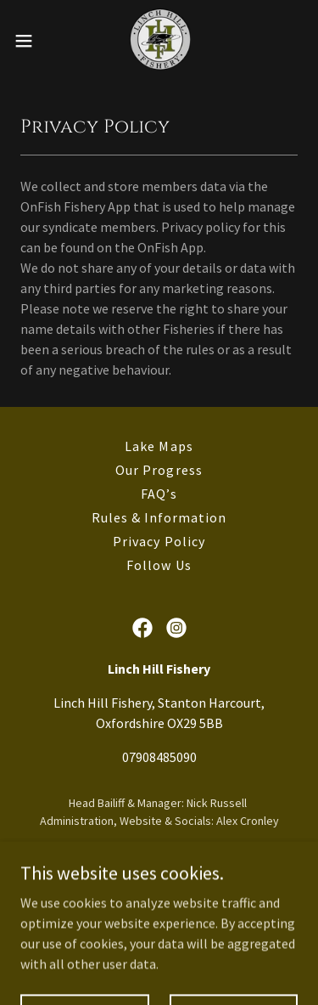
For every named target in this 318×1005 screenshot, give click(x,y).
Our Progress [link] (158, 469)
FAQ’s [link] (158, 493)
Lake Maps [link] (158, 446)
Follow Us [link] (158, 564)
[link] (159, 41)
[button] (30, 41)
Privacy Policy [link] (158, 541)
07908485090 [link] (159, 756)
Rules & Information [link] (159, 517)
